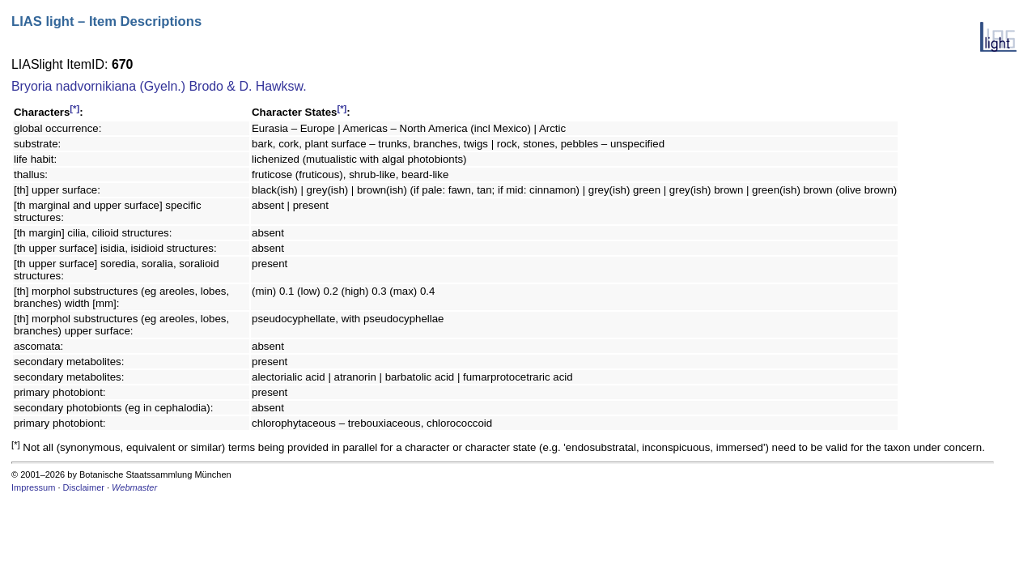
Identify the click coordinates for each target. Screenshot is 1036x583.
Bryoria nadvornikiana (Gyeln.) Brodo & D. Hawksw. (159, 86)
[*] (74, 108)
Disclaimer (83, 487)
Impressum (33, 487)
